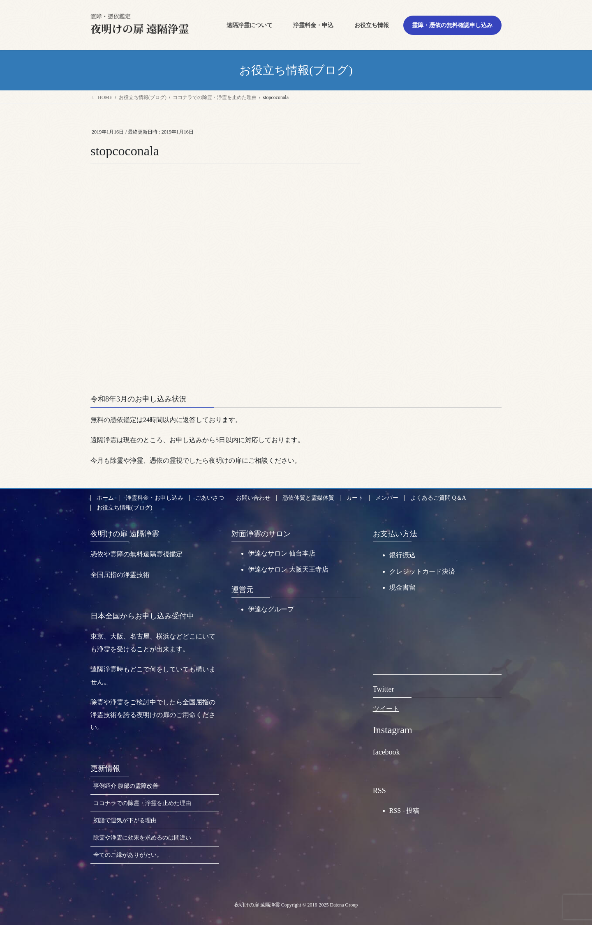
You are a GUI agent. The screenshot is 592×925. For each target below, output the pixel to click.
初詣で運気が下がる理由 (125, 820)
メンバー (386, 498)
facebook (386, 752)
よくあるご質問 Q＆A (438, 498)
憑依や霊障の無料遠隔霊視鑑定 (136, 554)
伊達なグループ (271, 609)
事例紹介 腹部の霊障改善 (125, 786)
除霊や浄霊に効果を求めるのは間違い (142, 838)
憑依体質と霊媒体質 (308, 498)
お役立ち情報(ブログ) (124, 508)
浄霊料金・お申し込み (154, 498)
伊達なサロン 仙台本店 (281, 553)
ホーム (105, 498)
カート (354, 498)
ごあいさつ (209, 498)
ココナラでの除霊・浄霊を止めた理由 (142, 803)
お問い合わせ (253, 498)
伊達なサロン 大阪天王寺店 (288, 569)
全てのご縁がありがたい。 (127, 855)
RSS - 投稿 (404, 810)
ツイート (386, 708)
